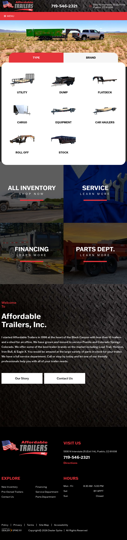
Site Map (44, 524)
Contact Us (65, 378)
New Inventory (9, 486)
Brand (91, 57)
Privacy (17, 524)
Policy (4, 524)
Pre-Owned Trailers (12, 491)
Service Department (47, 491)
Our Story (22, 378)
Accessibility (61, 524)
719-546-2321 (77, 457)
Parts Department (46, 496)
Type (36, 57)
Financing (41, 486)
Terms (30, 524)
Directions (70, 463)
